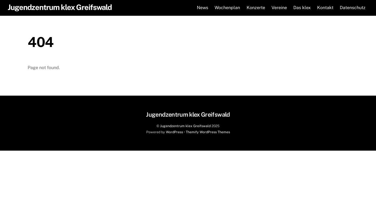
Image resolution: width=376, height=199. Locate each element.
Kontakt (325, 7)
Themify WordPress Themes (208, 132)
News (202, 7)
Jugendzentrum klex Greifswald (185, 126)
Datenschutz (352, 7)
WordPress (174, 132)
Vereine (279, 7)
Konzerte (256, 7)
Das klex (302, 7)
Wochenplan (227, 7)
